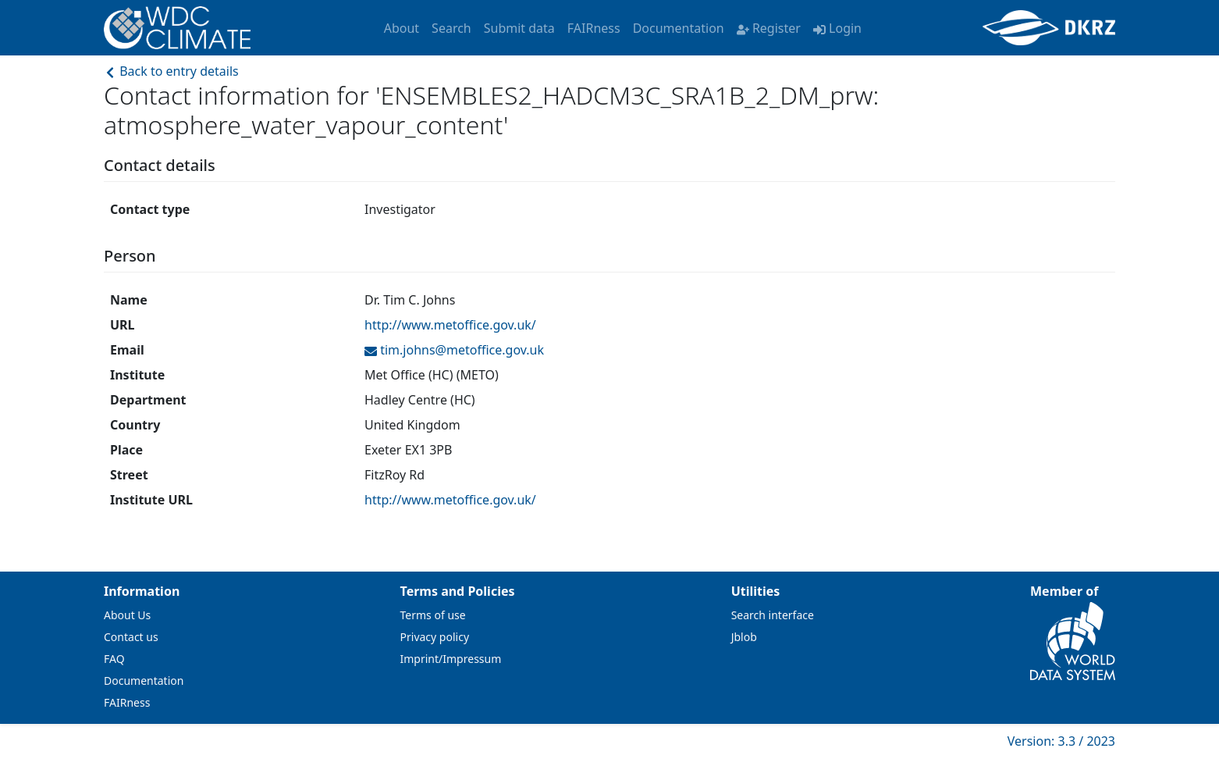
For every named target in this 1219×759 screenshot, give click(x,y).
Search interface (772, 615)
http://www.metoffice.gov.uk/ (450, 324)
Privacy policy (435, 636)
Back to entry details (171, 71)
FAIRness (593, 28)
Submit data (519, 28)
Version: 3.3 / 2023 (1061, 741)
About (401, 28)
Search (451, 28)
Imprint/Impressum (451, 658)
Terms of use (433, 615)
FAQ (114, 658)
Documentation (678, 28)
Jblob (744, 636)
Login (837, 28)
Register (769, 28)
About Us (127, 615)
